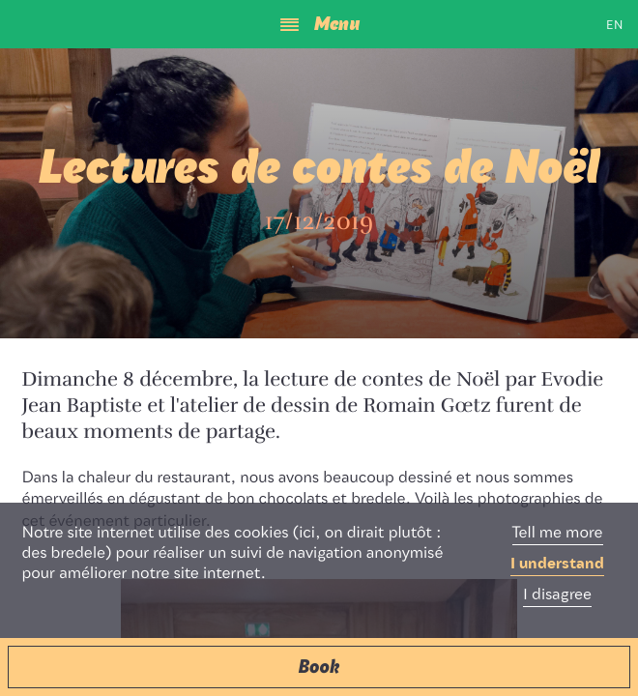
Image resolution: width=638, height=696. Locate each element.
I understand (557, 564)
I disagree (557, 595)
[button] (319, 667)
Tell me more (557, 533)
